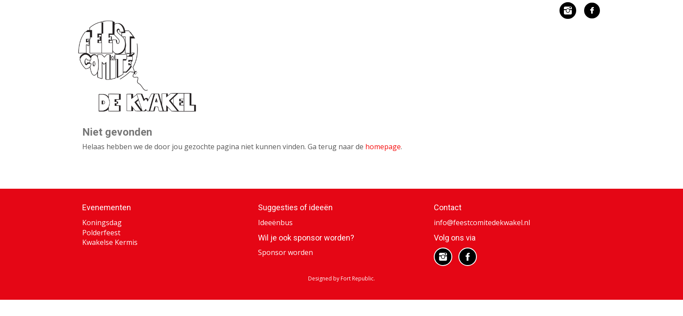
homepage (383, 146)
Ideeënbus (275, 222)
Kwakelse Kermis (110, 242)
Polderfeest (101, 232)
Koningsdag (102, 222)
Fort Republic (357, 278)
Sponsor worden (285, 252)
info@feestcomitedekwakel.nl (482, 222)
